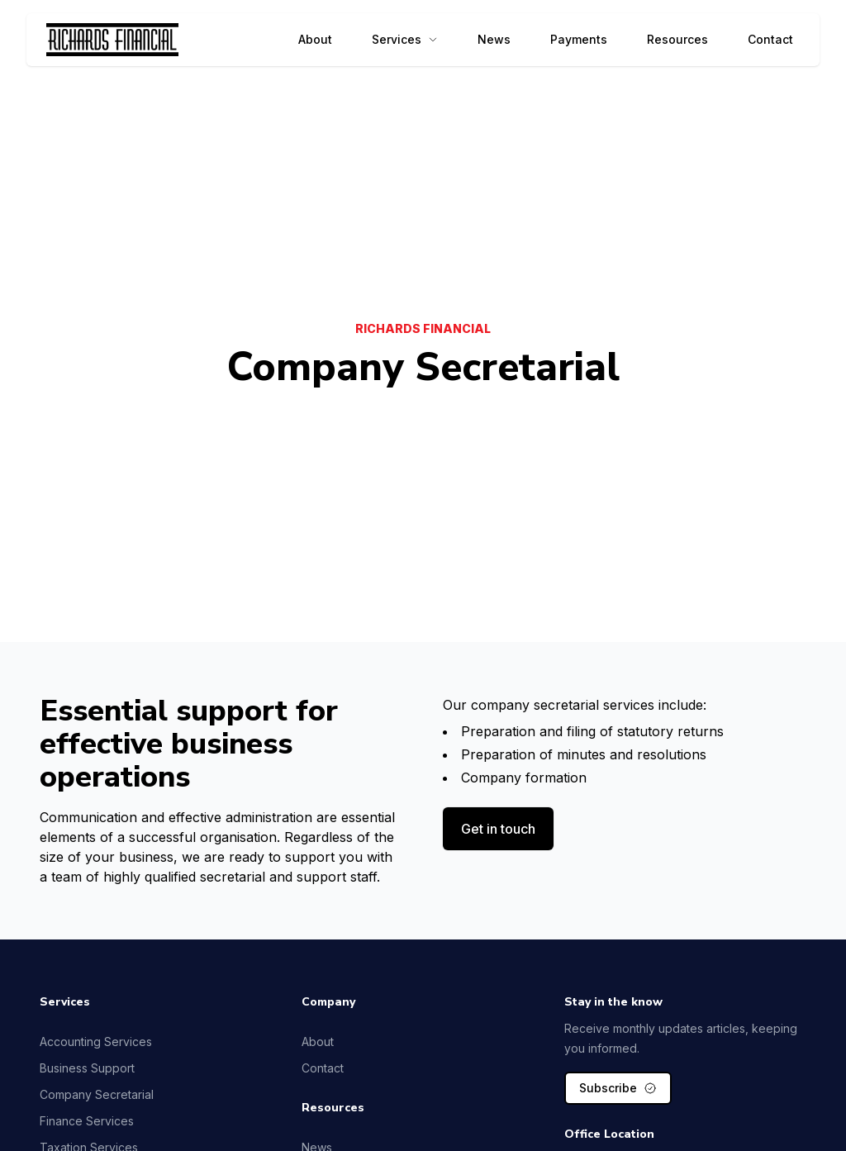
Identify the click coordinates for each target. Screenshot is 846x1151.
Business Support (87, 1068)
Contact (770, 39)
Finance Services (87, 1121)
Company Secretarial (97, 1094)
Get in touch (498, 828)
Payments (578, 39)
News (494, 39)
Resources (677, 39)
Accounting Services (96, 1041)
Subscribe (618, 1088)
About (315, 39)
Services (405, 39)
